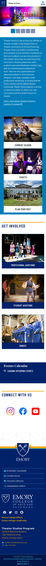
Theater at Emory (14, 3)
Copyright (38, 559)
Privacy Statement (23, 561)
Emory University (27, 556)
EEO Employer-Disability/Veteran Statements (18, 559)
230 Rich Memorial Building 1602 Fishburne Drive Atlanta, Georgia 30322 (14, 534)
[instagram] (10, 411)
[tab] (13, 31)
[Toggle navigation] (43, 3)
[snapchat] (22, 512)
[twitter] (10, 512)
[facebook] (23, 411)
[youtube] (35, 411)
